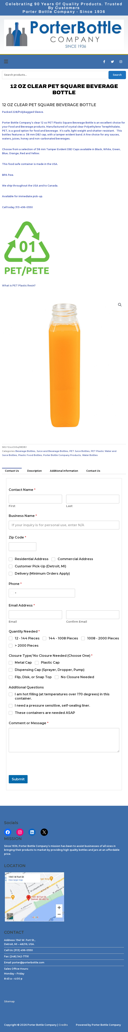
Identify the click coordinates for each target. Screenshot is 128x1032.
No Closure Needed (77, 677)
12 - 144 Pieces (27, 638)
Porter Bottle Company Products (62, 455)
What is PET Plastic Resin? (18, 285)
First (12, 506)
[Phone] (42, 593)
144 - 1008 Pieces (63, 638)
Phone (15, 584)
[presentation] (39, 772)
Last (69, 506)
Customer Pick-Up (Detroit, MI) (40, 566)
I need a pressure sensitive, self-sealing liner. (52, 705)
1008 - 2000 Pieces (103, 638)
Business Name (23, 516)
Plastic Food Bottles (30, 455)
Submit (18, 779)
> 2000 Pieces (27, 645)
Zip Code (17, 537)
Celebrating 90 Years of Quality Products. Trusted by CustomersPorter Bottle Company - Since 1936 (63, 8)
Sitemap (9, 1001)
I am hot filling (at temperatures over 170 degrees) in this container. (62, 696)
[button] (16, 61)
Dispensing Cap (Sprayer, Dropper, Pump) (49, 670)
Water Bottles (90, 455)
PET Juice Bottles (79, 451)
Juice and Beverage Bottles (52, 451)
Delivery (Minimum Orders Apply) (42, 573)
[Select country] (13, 593)
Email (13, 621)
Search (117, 74)
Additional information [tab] (64, 470)
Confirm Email (76, 621)
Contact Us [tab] (12, 470)
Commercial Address (75, 559)
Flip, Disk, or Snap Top (33, 677)
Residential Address (31, 559)
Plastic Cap (50, 662)
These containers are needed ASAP (45, 713)
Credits (63, 1025)
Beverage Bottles (25, 451)
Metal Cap (23, 662)
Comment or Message (28, 723)
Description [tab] (34, 470)
